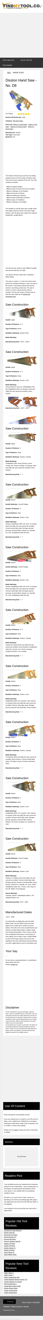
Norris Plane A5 (9, 1252)
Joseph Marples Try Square (13, 1282)
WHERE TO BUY (18, 72)
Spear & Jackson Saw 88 (12, 1241)
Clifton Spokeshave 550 (11, 1277)
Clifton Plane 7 (9, 1275)
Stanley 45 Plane (9, 1243)
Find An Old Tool (26, 60)
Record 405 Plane (10, 1239)
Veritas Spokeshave (10, 1292)
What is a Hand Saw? (20, 124)
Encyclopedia (7, 65)
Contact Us (14, 964)
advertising (36, 1302)
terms (16, 1130)
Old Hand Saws (18, 121)
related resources (16, 1306)
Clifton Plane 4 (9, 1273)
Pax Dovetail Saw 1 (10, 1284)
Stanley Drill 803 (9, 1250)
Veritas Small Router (10, 1290)
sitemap (26, 1306)
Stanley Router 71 (10, 1248)
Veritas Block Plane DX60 (12, 1286)
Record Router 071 (10, 1237)
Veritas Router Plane (10, 1288)
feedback (7, 1306)
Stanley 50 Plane (9, 1246)
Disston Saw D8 (9, 1232)
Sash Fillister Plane (10, 1254)
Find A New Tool (8, 60)
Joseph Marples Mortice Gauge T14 (15, 1279)
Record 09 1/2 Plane (10, 1235)
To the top (10, 1301)
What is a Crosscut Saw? (18, 126)
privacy (29, 1302)
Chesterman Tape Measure (13, 1230)
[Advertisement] (21, 35)
